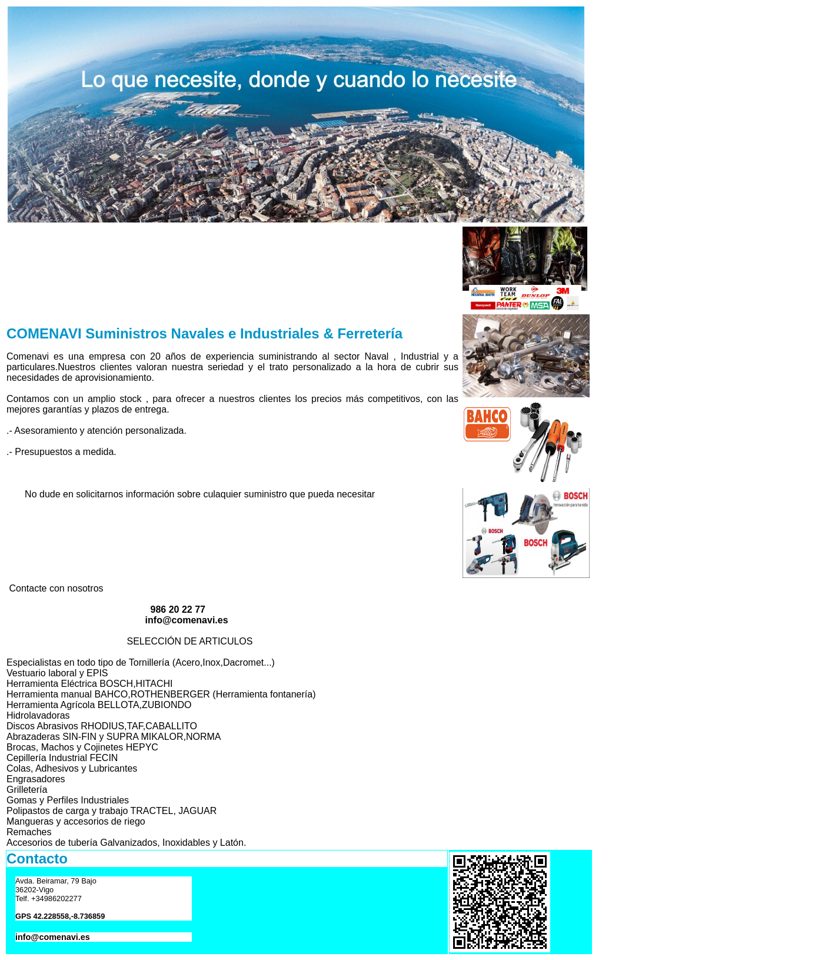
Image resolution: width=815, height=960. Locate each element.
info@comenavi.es (52, 937)
